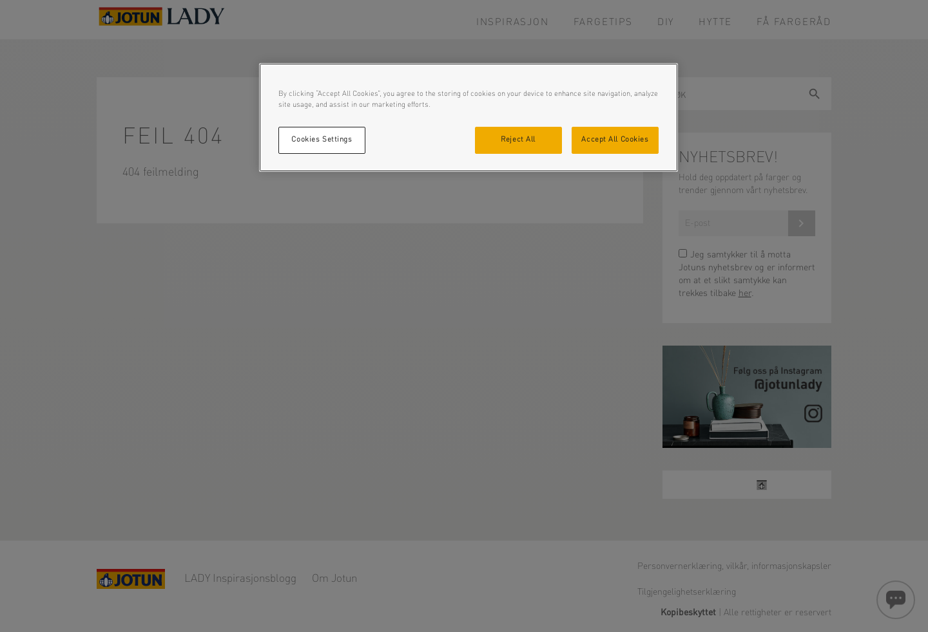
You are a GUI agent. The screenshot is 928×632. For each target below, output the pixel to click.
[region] (468, 117)
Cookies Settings (321, 140)
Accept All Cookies (614, 140)
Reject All (518, 140)
